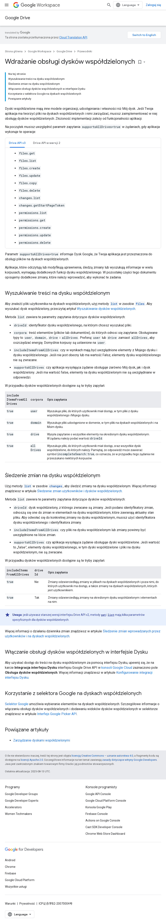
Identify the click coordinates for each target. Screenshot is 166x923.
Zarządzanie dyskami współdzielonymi (41, 740)
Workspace (40, 5)
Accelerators (13, 807)
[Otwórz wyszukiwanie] (109, 4)
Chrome (10, 866)
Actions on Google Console (102, 820)
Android (10, 860)
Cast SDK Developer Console (103, 827)
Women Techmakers (18, 814)
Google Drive (17, 17)
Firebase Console (96, 814)
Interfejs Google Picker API (57, 714)
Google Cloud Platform (19, 880)
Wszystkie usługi (16, 886)
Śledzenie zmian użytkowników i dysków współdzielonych (79, 491)
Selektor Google (16, 704)
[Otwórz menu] (6, 5)
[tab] (17, 143)
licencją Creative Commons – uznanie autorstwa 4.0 (102, 755)
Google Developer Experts (21, 800)
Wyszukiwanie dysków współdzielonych (106, 309)
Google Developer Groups (21, 794)
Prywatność (27, 903)
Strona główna (14, 51)
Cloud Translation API (73, 37)
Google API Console (98, 794)
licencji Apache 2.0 (32, 759)
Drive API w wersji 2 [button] (46, 143)
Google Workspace (39, 51)
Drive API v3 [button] (17, 143)
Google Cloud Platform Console (105, 800)
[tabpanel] (83, 198)
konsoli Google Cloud (116, 668)
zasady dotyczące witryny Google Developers (129, 759)
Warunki (10, 903)
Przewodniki (84, 51)
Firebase (10, 873)
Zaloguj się (153, 5)
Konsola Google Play (98, 807)
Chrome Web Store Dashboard (105, 833)
